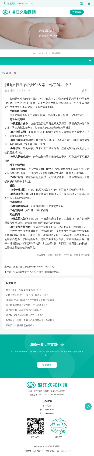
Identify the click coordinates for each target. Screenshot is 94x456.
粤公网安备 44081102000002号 (58, 451)
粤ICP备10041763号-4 (34, 451)
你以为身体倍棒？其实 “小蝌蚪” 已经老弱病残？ (37, 271)
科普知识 (43, 53)
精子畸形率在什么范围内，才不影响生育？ (27, 304)
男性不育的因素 (82, 254)
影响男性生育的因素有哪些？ (20, 325)
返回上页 (11, 73)
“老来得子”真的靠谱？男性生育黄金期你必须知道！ (31, 299)
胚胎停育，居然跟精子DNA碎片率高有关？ (34, 266)
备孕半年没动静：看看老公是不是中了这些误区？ (30, 320)
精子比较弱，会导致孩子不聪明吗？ (23, 310)
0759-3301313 (58, 394)
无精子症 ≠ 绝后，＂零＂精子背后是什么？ (27, 294)
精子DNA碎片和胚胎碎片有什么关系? (24, 315)
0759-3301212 (45, 394)
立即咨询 (76, 12)
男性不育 (56, 53)
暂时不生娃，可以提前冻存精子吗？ (23, 289)
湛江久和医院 (54, 254)
